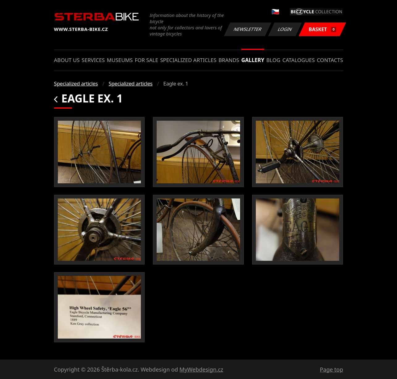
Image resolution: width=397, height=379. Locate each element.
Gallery (252, 60)
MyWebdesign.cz (201, 369)
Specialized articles (188, 60)
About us (67, 60)
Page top (331, 369)
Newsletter (248, 29)
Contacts (330, 60)
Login (285, 29)
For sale (146, 60)
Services (93, 60)
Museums (120, 60)
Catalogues (298, 60)
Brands (228, 60)
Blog (273, 60)
